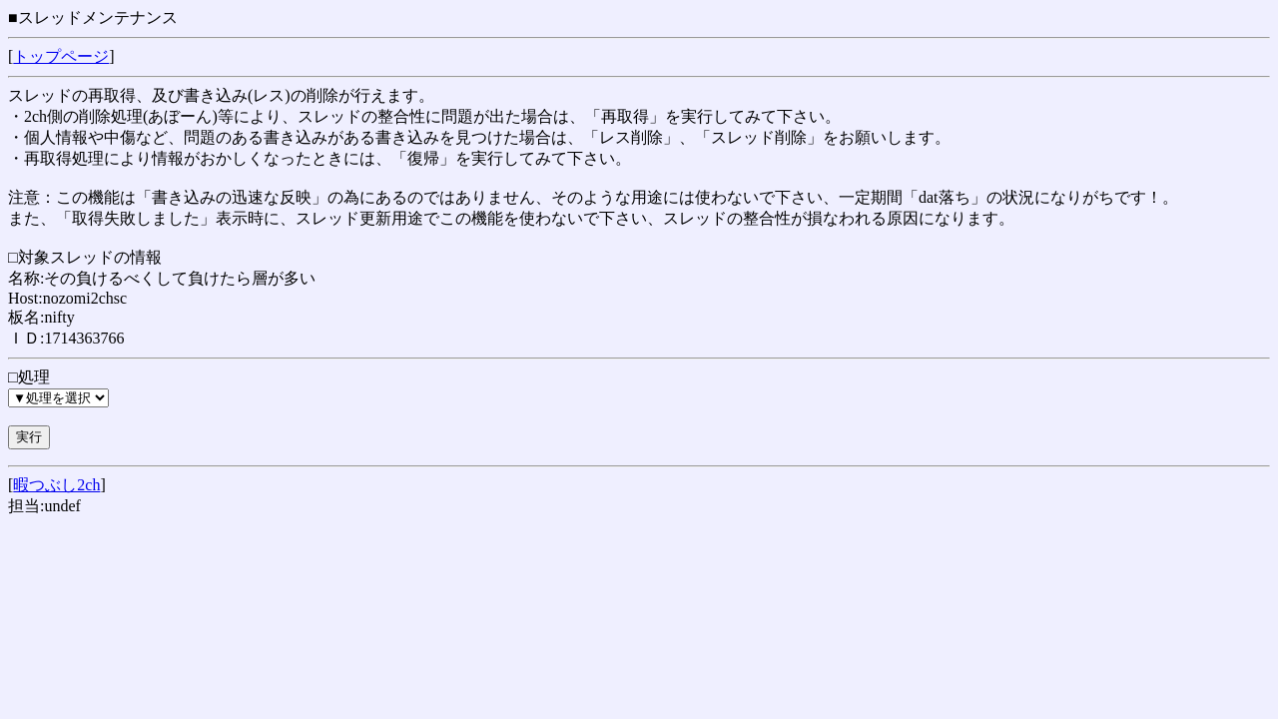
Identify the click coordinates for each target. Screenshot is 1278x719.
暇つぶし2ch (56, 484)
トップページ (61, 56)
